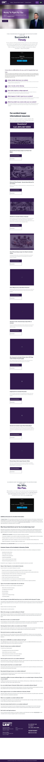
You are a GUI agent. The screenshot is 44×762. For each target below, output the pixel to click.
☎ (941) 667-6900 (32, 732)
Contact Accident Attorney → (15, 155)
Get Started (5, 21)
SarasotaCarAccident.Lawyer (5, 3)
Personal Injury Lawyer (19, 2)
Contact (17, 729)
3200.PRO (35, 760)
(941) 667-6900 (24, 126)
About (11, 2)
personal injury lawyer (22, 521)
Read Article (12, 158)
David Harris (28, 521)
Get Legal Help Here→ (34, 727)
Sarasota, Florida (4, 519)
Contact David (28, 2)
